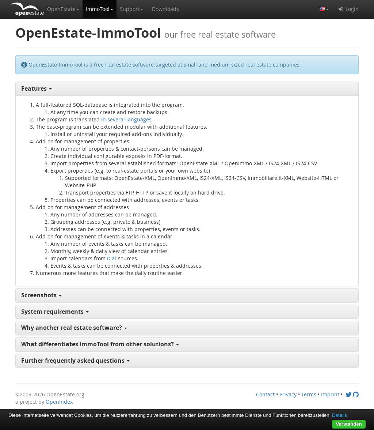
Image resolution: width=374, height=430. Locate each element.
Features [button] (36, 88)
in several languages (126, 119)
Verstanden (349, 424)
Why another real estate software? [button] (74, 328)
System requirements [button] (55, 312)
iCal (111, 258)
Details (339, 415)
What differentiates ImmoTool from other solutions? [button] (100, 344)
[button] (63, 9)
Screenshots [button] (41, 295)
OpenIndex (59, 401)
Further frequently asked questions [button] (75, 361)
